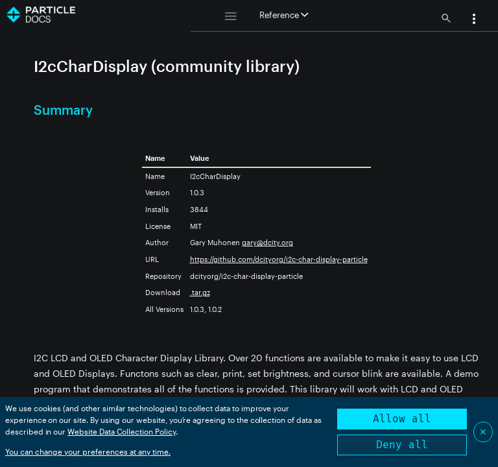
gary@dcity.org (267, 242)
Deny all (402, 444)
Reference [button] (283, 15)
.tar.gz (200, 292)
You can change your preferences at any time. (88, 451)
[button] (474, 20)
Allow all (402, 419)
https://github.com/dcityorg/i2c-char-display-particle (279, 259)
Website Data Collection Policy (121, 431)
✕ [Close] (483, 431)
